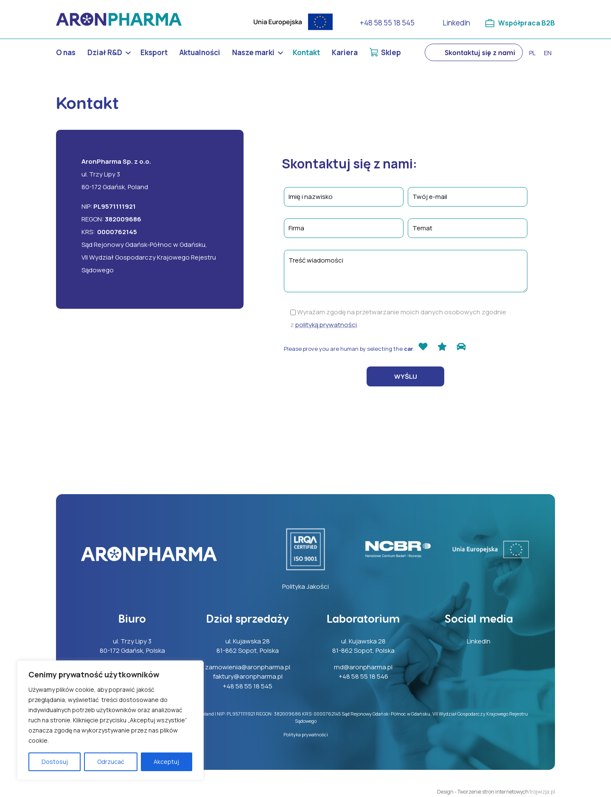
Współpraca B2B (526, 23)
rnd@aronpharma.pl (363, 667)
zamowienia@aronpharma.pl (247, 667)
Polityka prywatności (305, 734)
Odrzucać (110, 762)
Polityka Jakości (305, 586)
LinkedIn (455, 23)
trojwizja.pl (542, 791)
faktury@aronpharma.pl (248, 676)
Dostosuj (55, 762)
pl (532, 52)
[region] (110, 720)
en (548, 52)
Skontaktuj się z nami (480, 52)
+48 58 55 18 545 (386, 23)
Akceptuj (166, 762)
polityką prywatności (326, 324)
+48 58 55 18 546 (363, 676)
